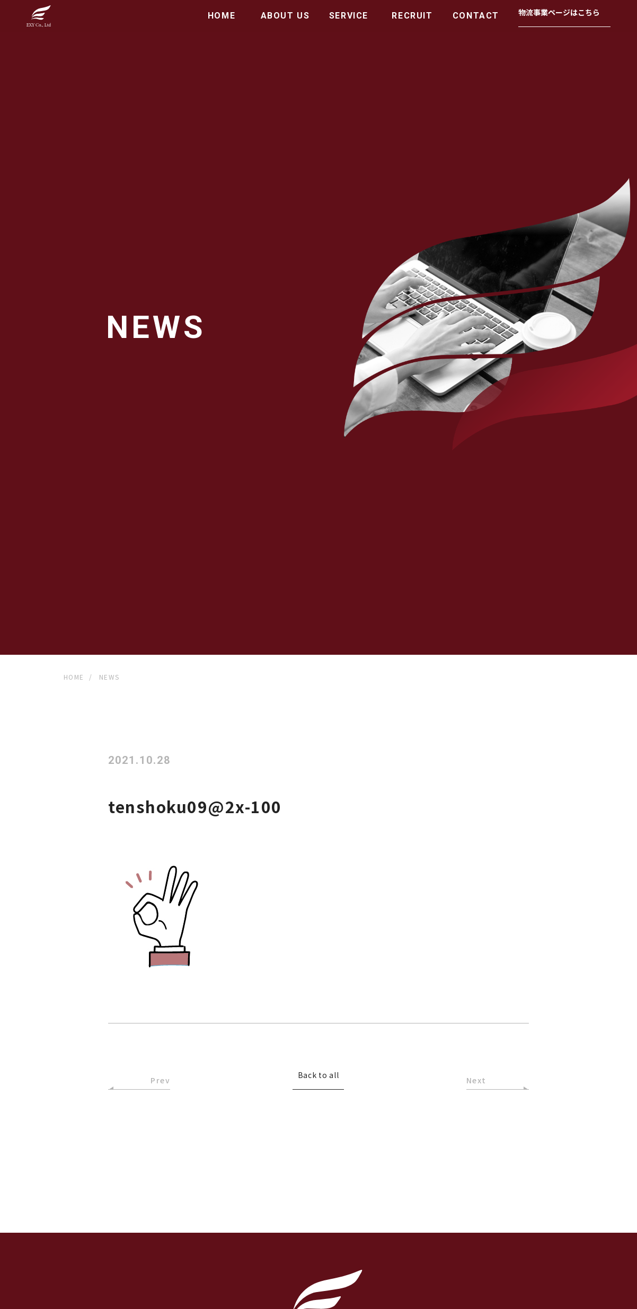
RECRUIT (412, 16)
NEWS (109, 676)
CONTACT (476, 16)
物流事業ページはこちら (559, 12)
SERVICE (348, 16)
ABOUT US (285, 16)
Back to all (318, 1075)
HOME (221, 16)
